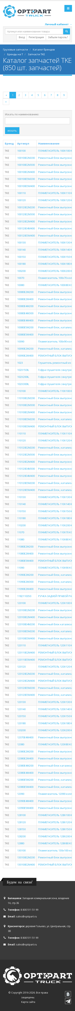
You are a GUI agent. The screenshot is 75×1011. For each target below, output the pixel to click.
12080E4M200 (25, 765)
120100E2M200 (26, 610)
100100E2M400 (26, 172)
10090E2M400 (25, 355)
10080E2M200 (25, 292)
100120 (21, 200)
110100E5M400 (26, 426)
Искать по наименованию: (22, 114)
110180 (21, 518)
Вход (22, 37)
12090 (20, 794)
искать (12, 130)
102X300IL (23, 384)
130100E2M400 (26, 864)
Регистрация (36, 37)
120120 (21, 666)
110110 (21, 433)
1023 (20, 362)
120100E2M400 (26, 617)
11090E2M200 (25, 575)
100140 (21, 249)
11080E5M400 (25, 560)
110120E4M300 (26, 468)
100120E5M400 (26, 235)
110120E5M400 (26, 490)
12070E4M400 (25, 737)
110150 (21, 511)
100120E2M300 (26, 214)
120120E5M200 (26, 688)
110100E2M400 (26, 412)
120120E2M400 (26, 680)
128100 (21, 815)
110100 (21, 391)
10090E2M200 (25, 348)
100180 (21, 264)
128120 (21, 822)
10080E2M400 (25, 299)
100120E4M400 (26, 228)
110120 (21, 440)
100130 (21, 242)
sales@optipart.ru (26, 916)
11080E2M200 (25, 546)
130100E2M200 (26, 857)
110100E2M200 (26, 398)
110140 (21, 504)
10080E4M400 (25, 320)
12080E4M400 (25, 772)
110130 (21, 497)
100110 (21, 193)
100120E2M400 (26, 221)
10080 (20, 285)
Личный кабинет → (58, 24)
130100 (21, 850)
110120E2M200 (26, 447)
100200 (21, 271)
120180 (21, 723)
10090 (20, 341)
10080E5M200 (25, 327)
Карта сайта (28, 1001)
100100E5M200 (26, 179)
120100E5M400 (26, 638)
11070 (20, 532)
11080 (20, 539)
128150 (21, 829)
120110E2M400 (26, 652)
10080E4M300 (25, 313)
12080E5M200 (25, 779)
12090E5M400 (25, 808)
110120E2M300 (26, 454)
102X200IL (23, 377)
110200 (21, 525)
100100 (21, 150)
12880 (20, 843)
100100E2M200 (26, 158)
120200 (21, 730)
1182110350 (24, 596)
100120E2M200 (26, 207)
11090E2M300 (25, 582)
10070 (20, 278)
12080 (20, 744)
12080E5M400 (25, 787)
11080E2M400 (25, 553)
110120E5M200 (26, 483)
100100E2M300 (26, 165)
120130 (21, 702)
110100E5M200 (26, 419)
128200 (21, 836)
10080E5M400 (25, 334)
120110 (21, 645)
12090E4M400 (25, 801)
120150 (21, 716)
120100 (21, 603)
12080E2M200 (25, 751)
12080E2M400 (25, 758)
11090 (20, 567)
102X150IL (23, 370)
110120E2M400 (26, 461)
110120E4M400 (26, 476)
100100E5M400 (26, 186)
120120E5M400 (26, 695)
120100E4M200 (26, 624)
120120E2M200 (26, 674)
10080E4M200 (25, 306)
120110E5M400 (26, 659)
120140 (21, 709)
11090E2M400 (25, 589)
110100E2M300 (26, 405)
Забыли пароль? (58, 37)
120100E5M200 (26, 631)
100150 (21, 257)
